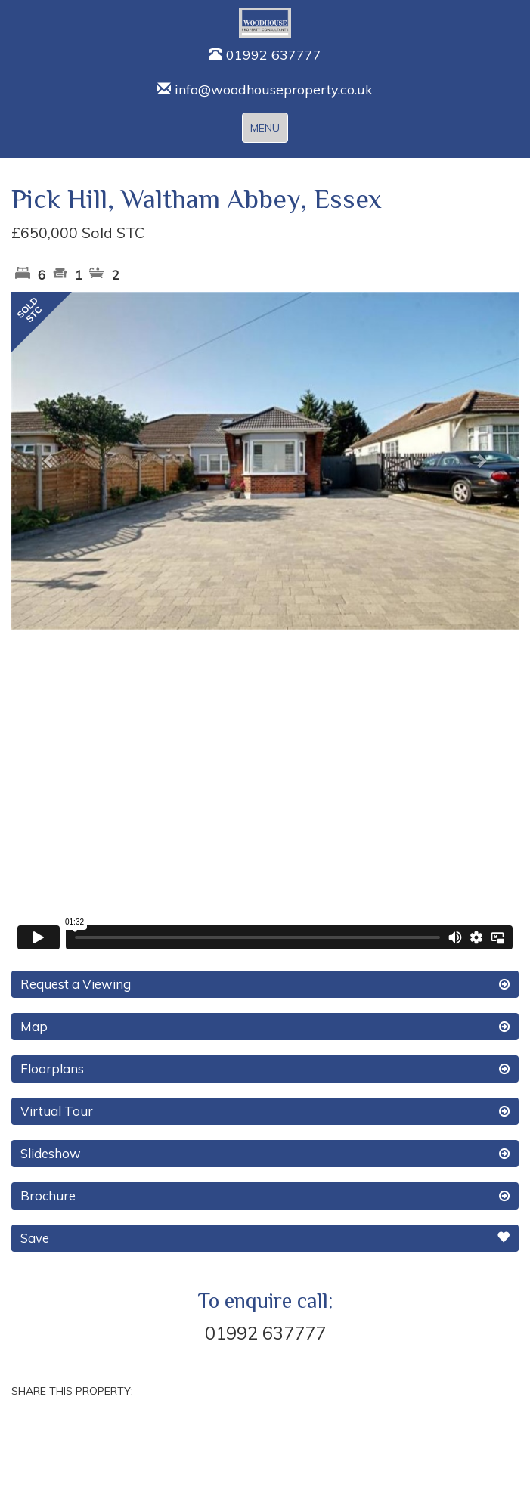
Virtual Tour (265, 1111)
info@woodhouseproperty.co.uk (265, 89)
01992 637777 (265, 54)
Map (265, 1027)
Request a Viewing (265, 984)
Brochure (265, 1196)
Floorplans (265, 1069)
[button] (49, 461)
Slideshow (265, 1154)
